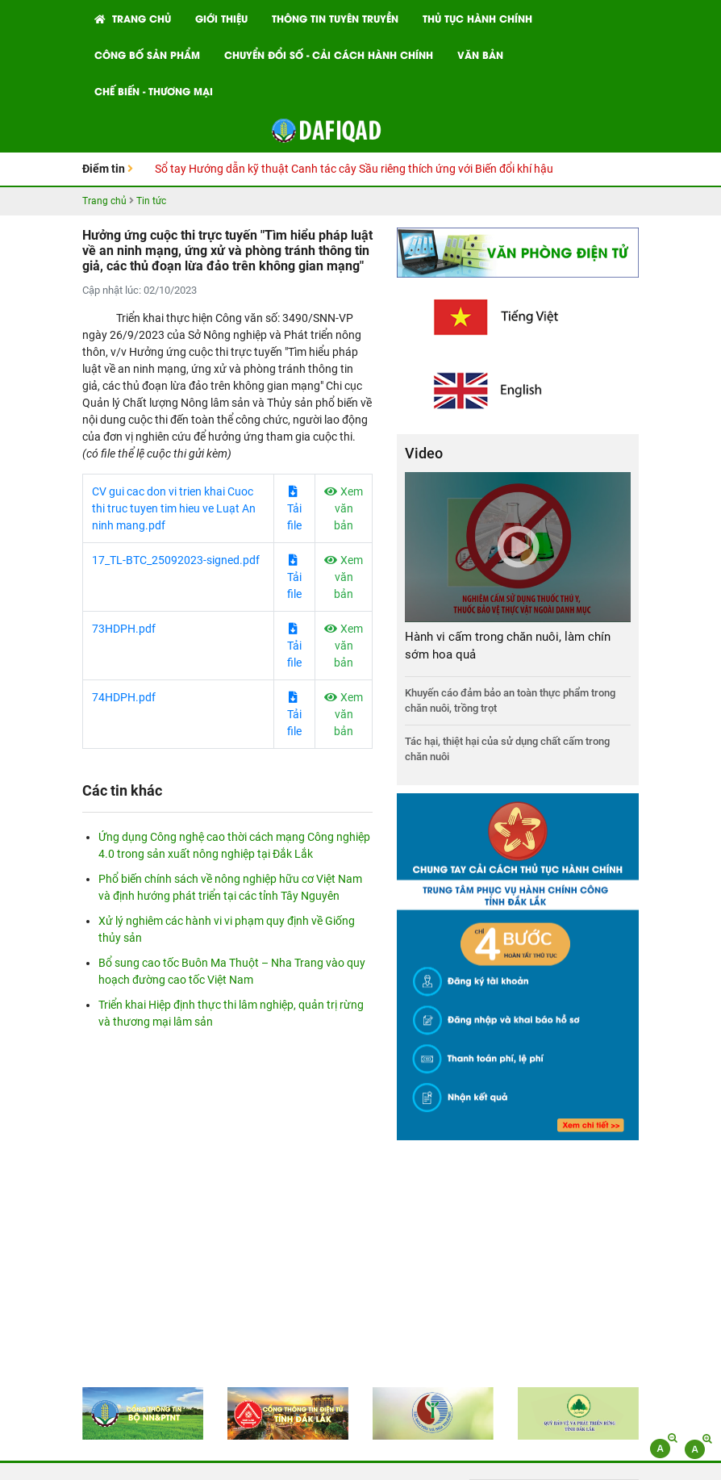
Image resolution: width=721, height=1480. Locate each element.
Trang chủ (132, 18)
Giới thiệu (221, 18)
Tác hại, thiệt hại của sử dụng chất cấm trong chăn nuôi (507, 749)
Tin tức (151, 201)
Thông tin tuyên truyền (335, 18)
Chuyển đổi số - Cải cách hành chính (328, 54)
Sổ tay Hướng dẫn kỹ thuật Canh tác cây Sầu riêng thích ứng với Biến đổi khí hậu (354, 168)
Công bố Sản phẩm (147, 54)
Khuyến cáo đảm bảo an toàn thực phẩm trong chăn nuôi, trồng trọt (510, 701)
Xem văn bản (343, 508)
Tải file (294, 509)
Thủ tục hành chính (477, 18)
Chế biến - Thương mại (153, 91)
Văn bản (480, 54)
